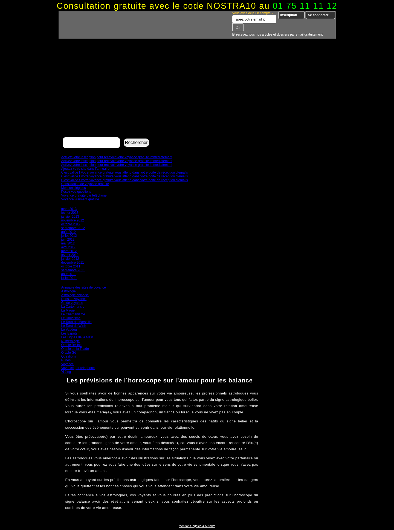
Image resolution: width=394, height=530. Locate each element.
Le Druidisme (71, 318)
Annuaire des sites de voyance (83, 287)
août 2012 (68, 232)
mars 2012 (69, 251)
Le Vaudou (69, 330)
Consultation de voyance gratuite (85, 184)
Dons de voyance (74, 299)
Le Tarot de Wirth (73, 326)
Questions (68, 356)
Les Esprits (69, 333)
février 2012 (70, 255)
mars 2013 (69, 209)
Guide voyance (72, 303)
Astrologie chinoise (75, 295)
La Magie (68, 310)
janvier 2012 (70, 259)
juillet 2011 (69, 278)
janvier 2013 (70, 216)
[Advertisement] (197, 94)
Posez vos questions (76, 192)
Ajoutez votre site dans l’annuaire (85, 169)
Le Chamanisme (73, 314)
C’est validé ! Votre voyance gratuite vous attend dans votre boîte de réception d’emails (124, 172)
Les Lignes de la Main (77, 337)
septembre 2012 (73, 228)
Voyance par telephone (78, 368)
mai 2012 (68, 243)
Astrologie (68, 291)
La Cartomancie (73, 307)
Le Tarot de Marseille (76, 322)
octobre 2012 (70, 224)
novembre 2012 (72, 220)
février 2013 (70, 213)
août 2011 (68, 274)
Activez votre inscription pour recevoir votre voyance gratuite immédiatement (116, 157)
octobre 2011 (70, 266)
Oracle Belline (71, 345)
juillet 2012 (69, 236)
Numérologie (70, 341)
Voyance (67, 364)
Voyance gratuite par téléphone (84, 195)
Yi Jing (66, 372)
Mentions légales (73, 188)
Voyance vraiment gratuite (80, 199)
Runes (66, 360)
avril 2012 (68, 247)
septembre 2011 (73, 270)
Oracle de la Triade (75, 349)
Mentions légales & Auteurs (197, 526)
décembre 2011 (72, 262)
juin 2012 (68, 239)
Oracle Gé (68, 353)
